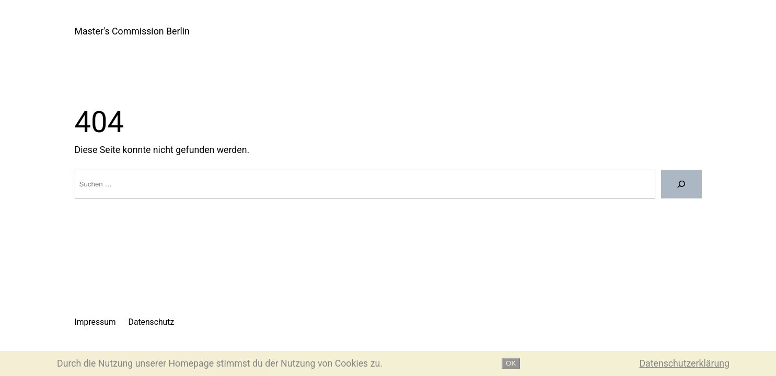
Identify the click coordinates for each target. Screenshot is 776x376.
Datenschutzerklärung (684, 363)
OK (511, 363)
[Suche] (681, 184)
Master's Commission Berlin (132, 31)
